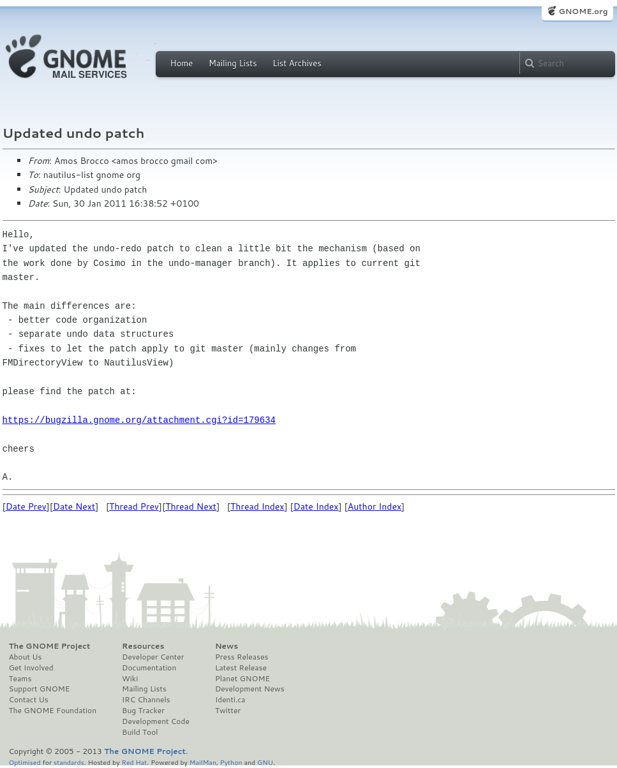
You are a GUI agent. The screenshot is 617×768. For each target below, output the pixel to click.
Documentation (149, 668)
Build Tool (140, 732)
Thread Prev (134, 506)
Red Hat (134, 762)
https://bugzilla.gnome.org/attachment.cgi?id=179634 (139, 420)
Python (231, 762)
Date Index (316, 506)
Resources (143, 646)
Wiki (130, 679)
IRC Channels (146, 700)
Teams (20, 679)
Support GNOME (39, 689)
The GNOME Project (50, 646)
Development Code (156, 721)
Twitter (228, 710)
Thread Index (257, 506)
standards (69, 762)
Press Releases (241, 657)
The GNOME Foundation (53, 710)
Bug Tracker (143, 710)
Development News (250, 689)
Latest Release (241, 668)
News (226, 646)
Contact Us (28, 700)
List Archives (296, 63)
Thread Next (190, 506)
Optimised (25, 762)
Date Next (74, 506)
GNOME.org (582, 11)
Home (181, 63)
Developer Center (153, 657)
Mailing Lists (233, 63)
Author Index (374, 506)
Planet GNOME (242, 679)
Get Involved (31, 668)
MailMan (203, 762)
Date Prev (26, 506)
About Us (25, 657)
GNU (265, 762)
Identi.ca (230, 700)
